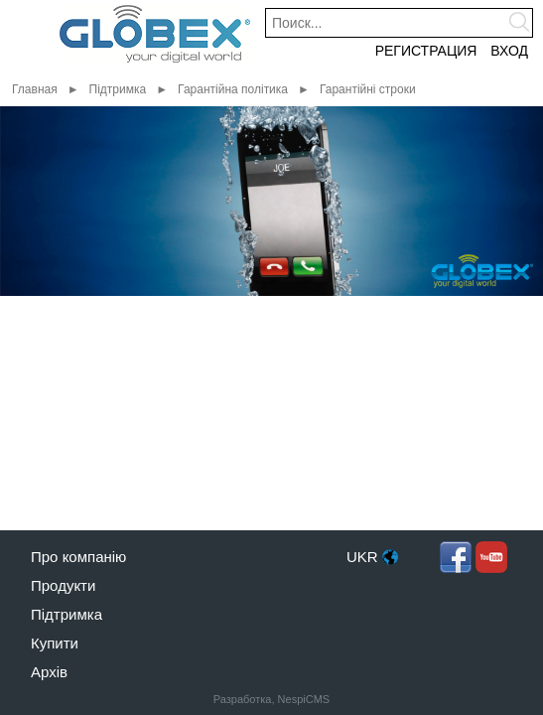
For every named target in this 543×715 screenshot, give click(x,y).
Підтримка (118, 89)
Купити (54, 643)
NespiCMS (304, 699)
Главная (35, 89)
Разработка (242, 699)
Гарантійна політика (233, 89)
